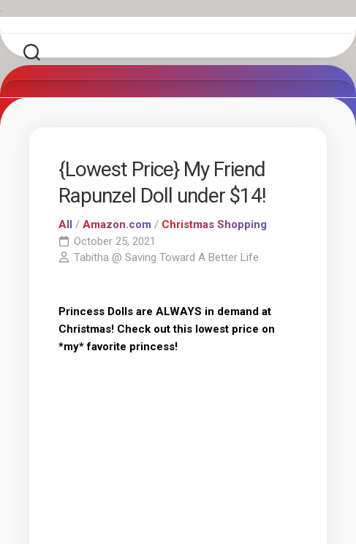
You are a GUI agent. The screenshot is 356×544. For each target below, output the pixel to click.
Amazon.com (117, 224)
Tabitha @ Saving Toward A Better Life (166, 257)
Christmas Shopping (214, 224)
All (65, 224)
